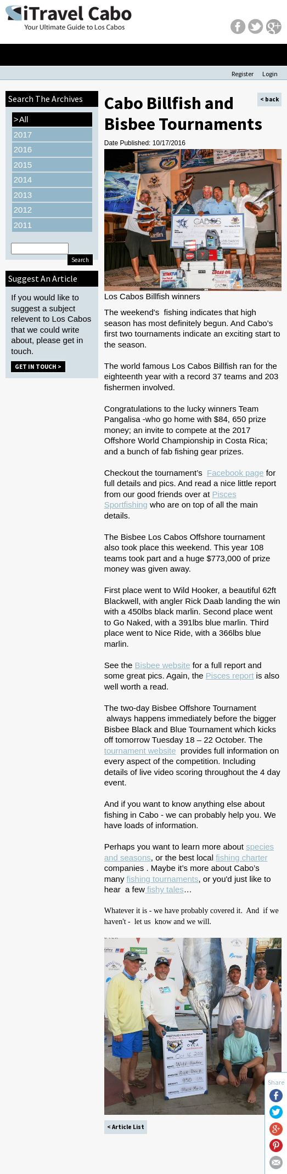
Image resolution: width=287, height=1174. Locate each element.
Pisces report (230, 675)
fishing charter (241, 857)
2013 (23, 195)
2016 (23, 149)
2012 (23, 209)
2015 (23, 164)
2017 (23, 134)
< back (269, 99)
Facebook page (235, 472)
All (21, 119)
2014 (23, 179)
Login (270, 74)
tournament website (140, 750)
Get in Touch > (38, 367)
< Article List (125, 1127)
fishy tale (163, 889)
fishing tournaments (163, 879)
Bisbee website (162, 665)
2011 (23, 225)
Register (243, 74)
